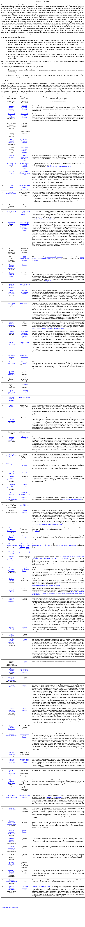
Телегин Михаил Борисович (11, 266)
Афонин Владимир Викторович (11, 781)
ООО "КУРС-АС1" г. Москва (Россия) (24, 888)
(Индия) (24, 471)
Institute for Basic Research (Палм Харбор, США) (24, 166)
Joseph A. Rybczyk (11, 172)
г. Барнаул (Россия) (24, 485)
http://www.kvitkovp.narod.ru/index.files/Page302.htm (47, 524)
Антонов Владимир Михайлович (11, 398)
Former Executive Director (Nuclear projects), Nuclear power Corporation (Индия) (24, 226)
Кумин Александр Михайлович (11, 392)
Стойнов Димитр (11, 579)
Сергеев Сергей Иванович (11, 734)
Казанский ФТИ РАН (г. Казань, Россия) (24, 150)
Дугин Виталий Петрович (11, 590)
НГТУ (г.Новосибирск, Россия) (24, 258)
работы (37, 531)
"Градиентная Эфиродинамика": (41, 886)
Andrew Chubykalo (11, 863)
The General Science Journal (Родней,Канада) (24, 187)
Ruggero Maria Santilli (11, 164)
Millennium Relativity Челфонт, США (24, 173)
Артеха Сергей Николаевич (11, 107)
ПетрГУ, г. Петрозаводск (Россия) (24, 569)
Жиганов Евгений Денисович (11, 569)
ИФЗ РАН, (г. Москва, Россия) (24, 292)
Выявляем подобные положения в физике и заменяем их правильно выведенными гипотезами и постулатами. (58, 593)
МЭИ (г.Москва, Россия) (24, 504)
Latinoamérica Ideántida (24, 464)
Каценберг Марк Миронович (11, 796)
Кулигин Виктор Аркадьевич (11, 373)
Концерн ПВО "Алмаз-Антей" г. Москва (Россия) (24, 761)
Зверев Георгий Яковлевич (11, 727)
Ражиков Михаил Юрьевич (11, 880)
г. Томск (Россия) (24, 685)
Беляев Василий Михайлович (11, 323)
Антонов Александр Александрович (11, 822)
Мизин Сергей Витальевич (11, 772)
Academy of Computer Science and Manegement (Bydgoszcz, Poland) (24, 546)
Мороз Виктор (11, 405)
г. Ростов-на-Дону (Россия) (24, 796)
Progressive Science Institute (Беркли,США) (24, 213)
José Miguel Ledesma (11, 356)
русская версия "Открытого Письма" (50, 585)
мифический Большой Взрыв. (41, 545)
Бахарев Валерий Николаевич (11, 285)
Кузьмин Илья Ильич (11, 753)
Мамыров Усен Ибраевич (11, 808)
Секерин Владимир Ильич (11, 274)
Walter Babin (11, 186)
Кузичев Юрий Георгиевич (11, 498)
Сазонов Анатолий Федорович (11, 710)
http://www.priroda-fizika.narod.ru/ (72, 499)
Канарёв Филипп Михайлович (11, 438)
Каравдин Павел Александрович (11, 478)
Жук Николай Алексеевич (11, 141)
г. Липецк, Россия (24, 397)
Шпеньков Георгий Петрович (11, 544)
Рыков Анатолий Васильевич (11, 292)
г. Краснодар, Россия (24, 391)
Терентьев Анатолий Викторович (11, 832)
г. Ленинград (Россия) (24, 831)
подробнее (48, 280)
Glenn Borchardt (11, 211)
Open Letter (35, 585)
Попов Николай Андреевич (11, 419)
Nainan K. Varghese (11, 472)
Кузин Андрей (11, 634)
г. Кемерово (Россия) (24, 498)
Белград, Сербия (24, 342)
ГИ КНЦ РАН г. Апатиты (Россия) (24, 670)
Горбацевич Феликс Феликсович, (11, 670)
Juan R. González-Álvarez (11, 192)
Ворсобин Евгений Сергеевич (11, 640)
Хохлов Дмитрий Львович (11, 454)
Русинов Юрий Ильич (11, 685)
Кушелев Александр (11, 362)
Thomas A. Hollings (11, 552)
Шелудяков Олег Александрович (11, 486)
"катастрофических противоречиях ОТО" (59, 166)
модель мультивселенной (55, 797)
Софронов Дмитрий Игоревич (11, 872)
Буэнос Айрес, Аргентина (24, 356)
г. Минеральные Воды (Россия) (24, 735)
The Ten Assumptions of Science (45, 219)
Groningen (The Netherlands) (24, 493)
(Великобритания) (24, 552)
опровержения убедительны (53, 257)
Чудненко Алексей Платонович (11, 599)
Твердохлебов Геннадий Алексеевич (11, 537)
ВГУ (24, 371)
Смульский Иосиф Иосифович (11, 115)
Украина (24, 627)
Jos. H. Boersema (11, 493)
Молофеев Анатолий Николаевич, (11, 678)
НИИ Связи (24, 384)
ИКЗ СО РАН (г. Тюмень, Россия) (24, 115)
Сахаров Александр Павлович (11, 848)
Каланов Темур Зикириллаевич (11, 529)
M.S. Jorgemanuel (11, 463)
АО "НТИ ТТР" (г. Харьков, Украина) (24, 141)
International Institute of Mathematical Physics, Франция (24, 334)
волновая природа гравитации (66, 545)
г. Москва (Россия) (24, 511)
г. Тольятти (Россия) (24, 536)
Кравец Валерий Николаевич (11, 629)
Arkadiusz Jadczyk (11, 332)
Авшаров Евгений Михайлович (11, 888)
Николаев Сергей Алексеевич (11, 840)
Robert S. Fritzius (11, 156)
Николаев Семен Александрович (11, 558)
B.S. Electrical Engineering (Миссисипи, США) (24, 158)
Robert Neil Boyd (11, 303)
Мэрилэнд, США (24, 303)
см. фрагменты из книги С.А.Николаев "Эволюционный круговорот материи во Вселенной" (58, 557)
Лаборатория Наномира (24, 362)
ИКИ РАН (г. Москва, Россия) (24, 107)
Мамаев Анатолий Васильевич (11, 760)
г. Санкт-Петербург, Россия (24, 284)
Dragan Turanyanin (11, 343)
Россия (24, 265)
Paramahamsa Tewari (11, 223)
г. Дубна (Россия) (24, 709)
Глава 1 (51, 165)
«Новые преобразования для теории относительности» (48, 328)
